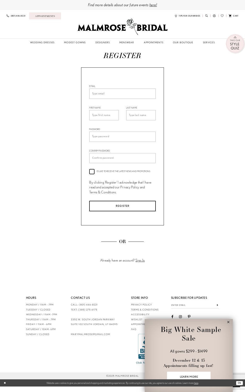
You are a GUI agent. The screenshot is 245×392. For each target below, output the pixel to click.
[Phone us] (16, 15)
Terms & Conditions (145, 315)
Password (94, 131)
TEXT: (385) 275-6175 (84, 315)
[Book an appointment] (45, 15)
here (196, 388)
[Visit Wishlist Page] (222, 15)
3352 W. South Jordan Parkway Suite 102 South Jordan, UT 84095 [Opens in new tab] (94, 327)
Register (123, 210)
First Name (94, 109)
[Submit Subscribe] (217, 311)
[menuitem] (16, 15)
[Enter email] (195, 311)
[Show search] (206, 15)
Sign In (140, 266)
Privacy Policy (141, 310)
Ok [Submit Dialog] (239, 388)
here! (153, 4)
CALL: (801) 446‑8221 (84, 310)
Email (92, 86)
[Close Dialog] (5, 388)
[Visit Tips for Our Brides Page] (187, 15)
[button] (214, 15)
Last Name (131, 109)
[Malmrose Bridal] (122, 26)
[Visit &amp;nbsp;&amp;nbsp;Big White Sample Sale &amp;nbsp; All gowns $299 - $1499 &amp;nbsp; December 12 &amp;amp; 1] (189, 355)
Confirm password (99, 154)
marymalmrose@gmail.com (90, 339)
